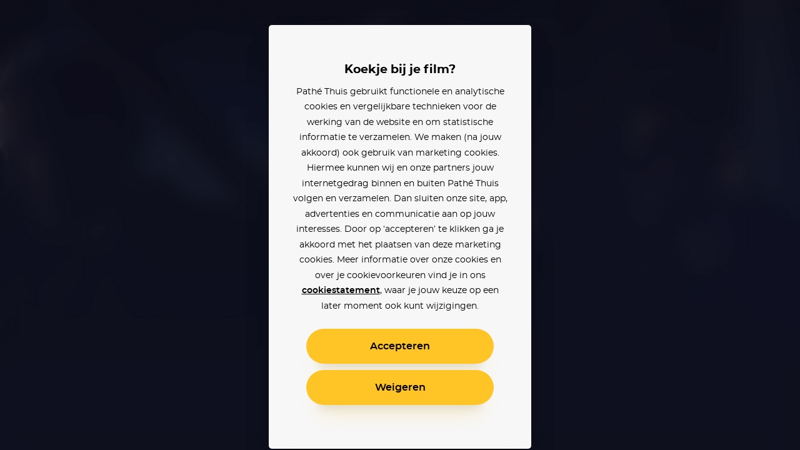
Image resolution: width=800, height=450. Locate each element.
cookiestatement (341, 290)
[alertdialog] (400, 225)
